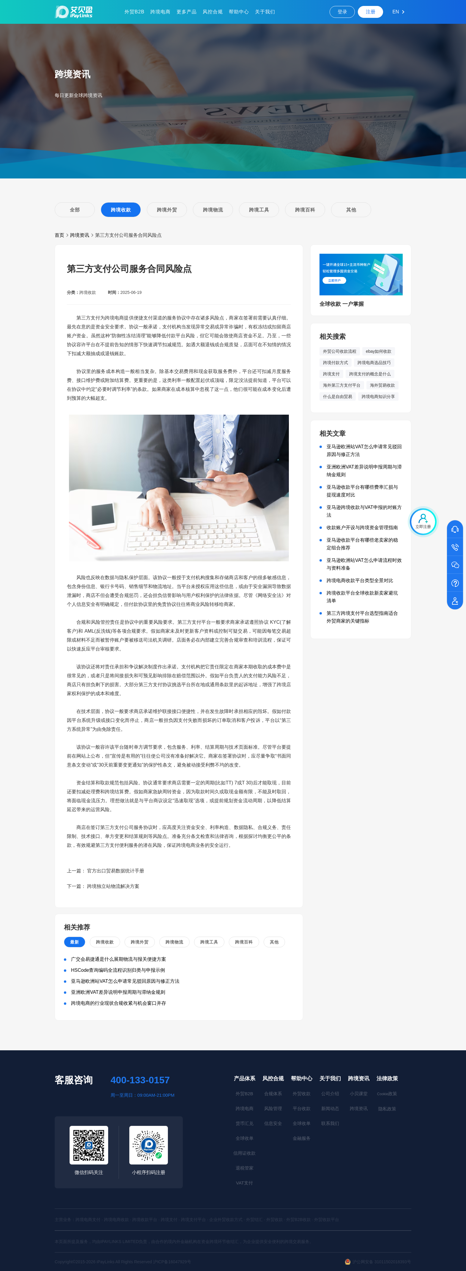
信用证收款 (244, 1153)
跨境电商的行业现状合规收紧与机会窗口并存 (118, 1003)
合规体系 (273, 1093)
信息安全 (273, 1123)
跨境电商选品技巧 (374, 362)
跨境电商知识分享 (378, 396)
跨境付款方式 (335, 362)
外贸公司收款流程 (339, 351)
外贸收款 (302, 1093)
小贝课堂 (359, 1093)
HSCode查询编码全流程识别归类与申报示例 (118, 970)
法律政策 (387, 1079)
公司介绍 (330, 1093)
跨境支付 (331, 374)
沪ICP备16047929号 (172, 1261)
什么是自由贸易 (337, 396)
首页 (59, 235)
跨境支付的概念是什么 (370, 374)
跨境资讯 (79, 235)
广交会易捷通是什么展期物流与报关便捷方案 (118, 959)
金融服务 (302, 1138)
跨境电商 (160, 11)
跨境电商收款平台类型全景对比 (360, 580)
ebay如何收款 (378, 351)
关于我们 (265, 11)
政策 (387, 1093)
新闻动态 (330, 1108)
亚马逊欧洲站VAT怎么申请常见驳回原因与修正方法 (125, 981)
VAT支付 (244, 1182)
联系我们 (330, 1123)
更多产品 (187, 11)
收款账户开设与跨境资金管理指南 (362, 527)
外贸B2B (134, 11)
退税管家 (245, 1167)
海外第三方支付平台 (341, 385)
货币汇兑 (245, 1123)
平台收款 (302, 1108)
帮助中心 (239, 11)
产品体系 (244, 1079)
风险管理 (273, 1108)
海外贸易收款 (382, 385)
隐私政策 (387, 1108)
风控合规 (213, 11)
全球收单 (245, 1138)
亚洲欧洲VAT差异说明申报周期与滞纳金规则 (118, 992)
